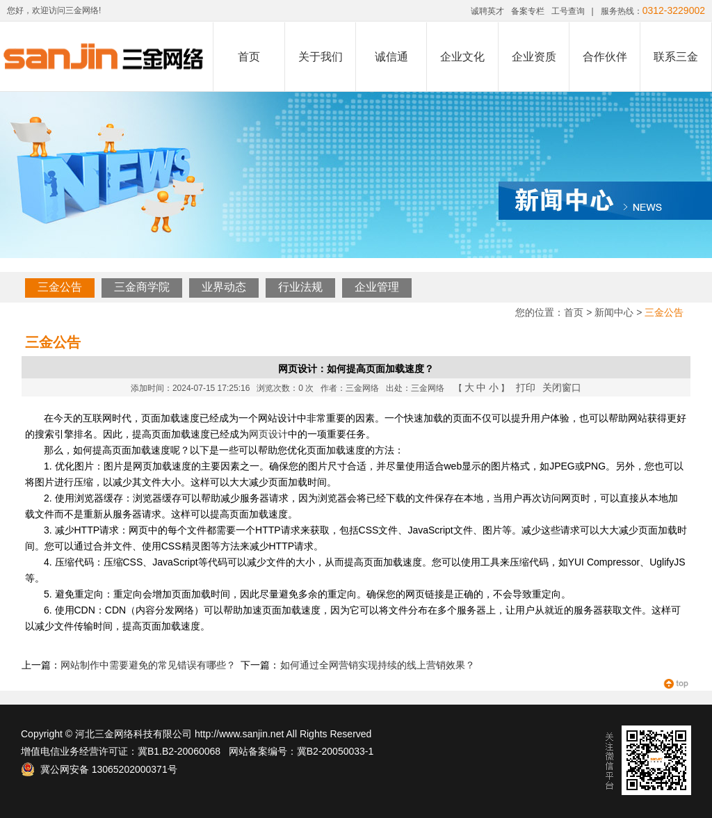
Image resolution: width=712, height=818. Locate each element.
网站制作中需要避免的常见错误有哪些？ (148, 665)
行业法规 (300, 287)
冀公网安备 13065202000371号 (99, 769)
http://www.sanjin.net (239, 733)
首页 (249, 57)
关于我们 (320, 57)
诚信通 (391, 57)
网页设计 (268, 434)
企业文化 (462, 57)
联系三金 (676, 57)
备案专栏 (527, 11)
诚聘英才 (487, 11)
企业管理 (377, 287)
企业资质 (534, 57)
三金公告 (60, 287)
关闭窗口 (561, 387)
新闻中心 (613, 312)
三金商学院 (142, 287)
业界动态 (224, 287)
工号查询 (568, 11)
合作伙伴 (605, 57)
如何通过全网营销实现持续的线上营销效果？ (377, 665)
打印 (525, 387)
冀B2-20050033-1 (335, 751)
